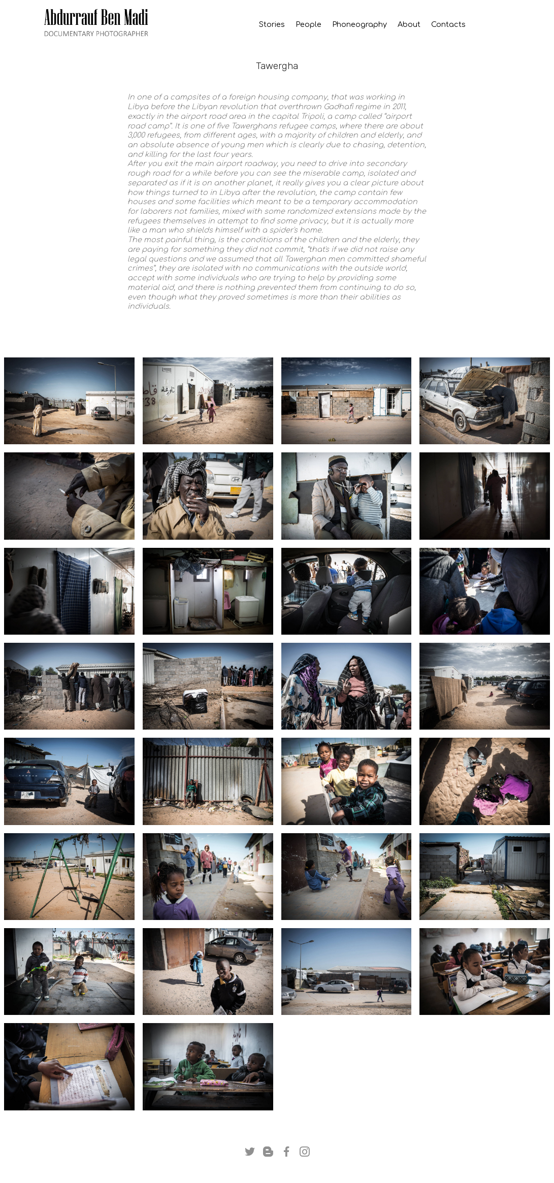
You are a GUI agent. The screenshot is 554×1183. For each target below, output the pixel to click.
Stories (268, 25)
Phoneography (359, 25)
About (409, 25)
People (308, 25)
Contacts (469, 25)
